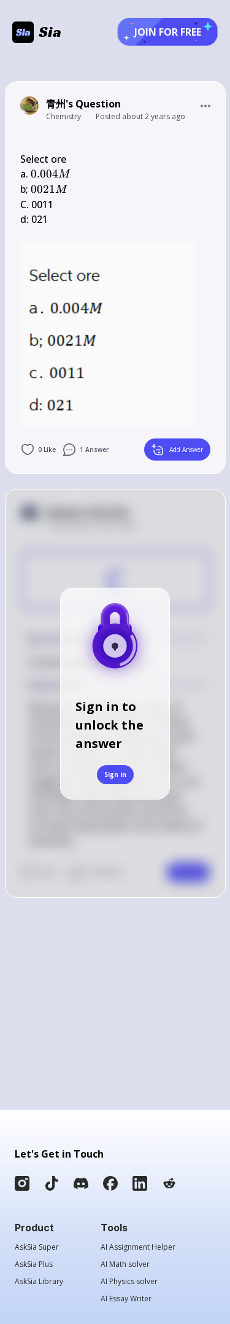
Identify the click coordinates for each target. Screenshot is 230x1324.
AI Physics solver (129, 1282)
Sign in (115, 774)
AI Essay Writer (126, 1299)
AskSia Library (39, 1282)
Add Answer (177, 449)
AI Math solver (125, 1264)
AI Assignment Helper (138, 1247)
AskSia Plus (34, 1264)
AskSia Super (37, 1247)
